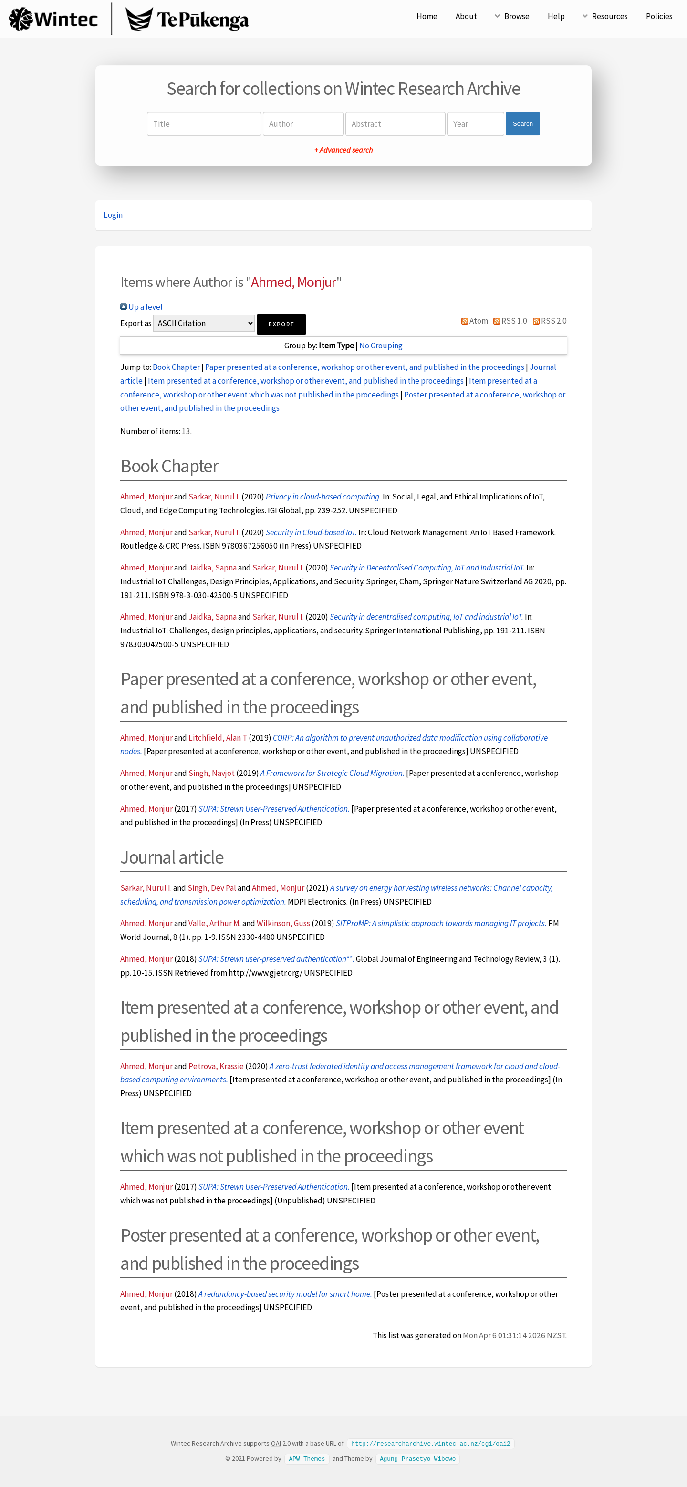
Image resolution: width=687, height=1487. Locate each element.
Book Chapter (176, 367)
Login (113, 215)
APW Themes (307, 1458)
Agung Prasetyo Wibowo (418, 1458)
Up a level (141, 307)
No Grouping (381, 345)
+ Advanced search (343, 149)
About (466, 16)
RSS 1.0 (508, 321)
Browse (517, 16)
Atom (472, 321)
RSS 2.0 (548, 321)
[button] (281, 324)
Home (426, 16)
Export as (136, 323)
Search (523, 123)
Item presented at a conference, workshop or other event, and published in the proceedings (306, 381)
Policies (659, 16)
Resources (610, 16)
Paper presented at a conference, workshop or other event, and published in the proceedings (364, 367)
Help (556, 16)
